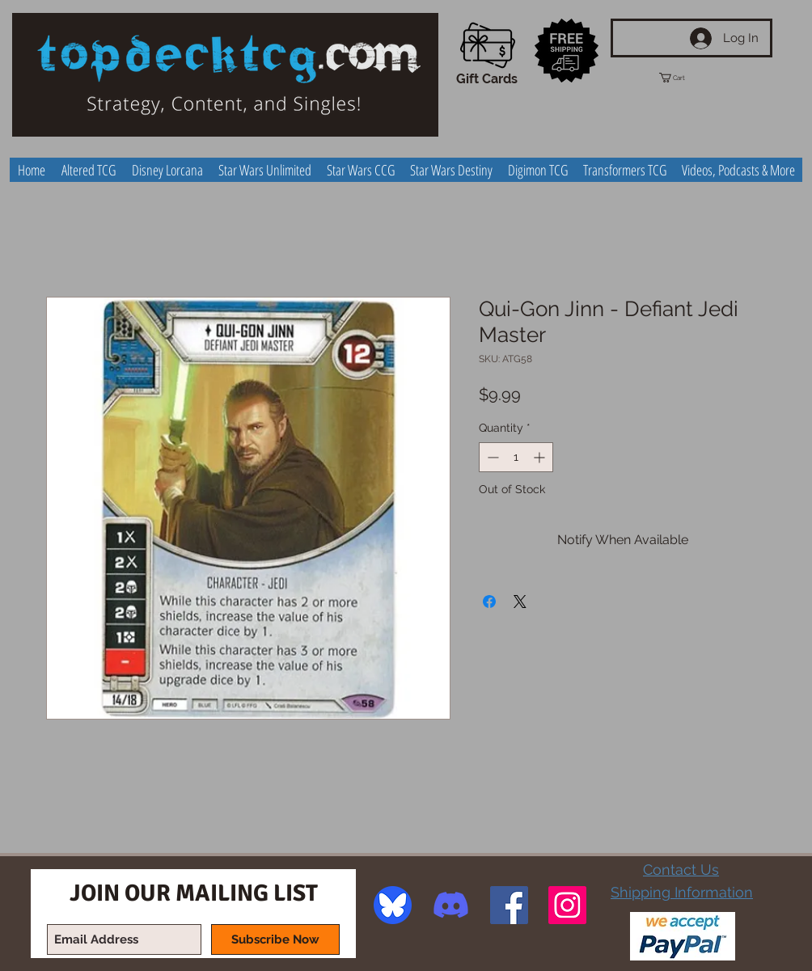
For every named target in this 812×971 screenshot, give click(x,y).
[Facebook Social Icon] (509, 905)
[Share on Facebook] (489, 601)
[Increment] (541, 457)
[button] (686, 77)
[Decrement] (491, 457)
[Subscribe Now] (275, 939)
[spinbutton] (516, 457)
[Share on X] (520, 601)
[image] (393, 905)
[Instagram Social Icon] (567, 905)
